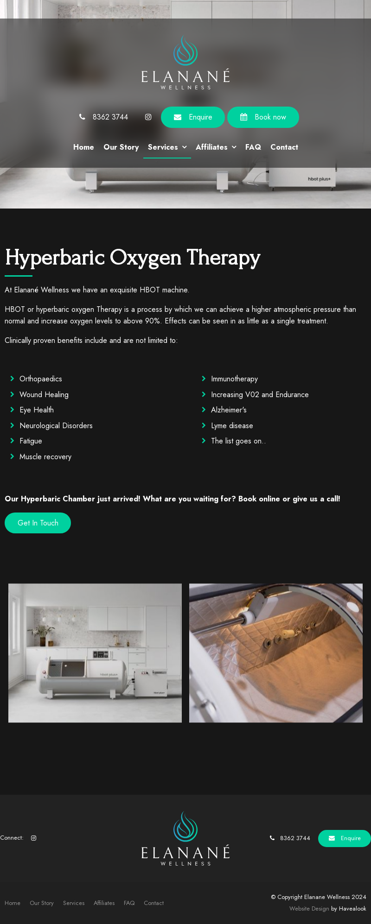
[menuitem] (12, 903)
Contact (284, 147)
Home (83, 147)
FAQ (253, 147)
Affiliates (212, 147)
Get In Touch (38, 523)
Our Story (121, 147)
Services (163, 147)
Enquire (200, 117)
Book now (270, 117)
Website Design (309, 908)
